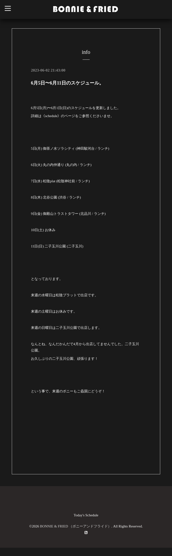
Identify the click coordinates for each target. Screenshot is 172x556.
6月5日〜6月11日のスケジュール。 (67, 82)
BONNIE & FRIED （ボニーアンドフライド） (75, 526)
